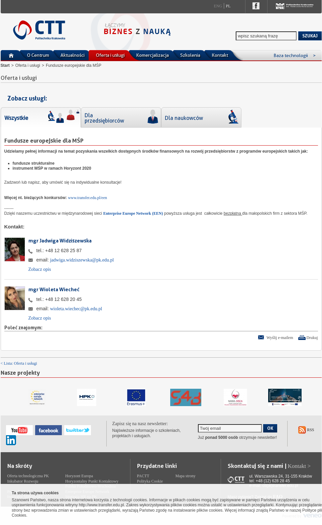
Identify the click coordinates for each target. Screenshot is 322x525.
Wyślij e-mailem (279, 337)
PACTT (143, 476)
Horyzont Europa (79, 476)
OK (270, 428)
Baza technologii (295, 55)
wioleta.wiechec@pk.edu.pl (76, 308)
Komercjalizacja (152, 55)
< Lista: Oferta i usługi (19, 363)
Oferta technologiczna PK (28, 476)
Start (5, 65)
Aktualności (73, 55)
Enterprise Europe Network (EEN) (133, 213)
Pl (228, 6)
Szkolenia (190, 55)
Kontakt (220, 55)
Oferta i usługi (110, 55)
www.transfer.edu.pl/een (87, 197)
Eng (218, 6)
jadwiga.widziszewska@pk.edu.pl (82, 259)
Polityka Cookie (150, 481)
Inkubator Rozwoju (22, 481)
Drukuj (312, 337)
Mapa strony (186, 476)
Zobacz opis (39, 269)
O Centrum (38, 55)
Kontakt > (299, 466)
